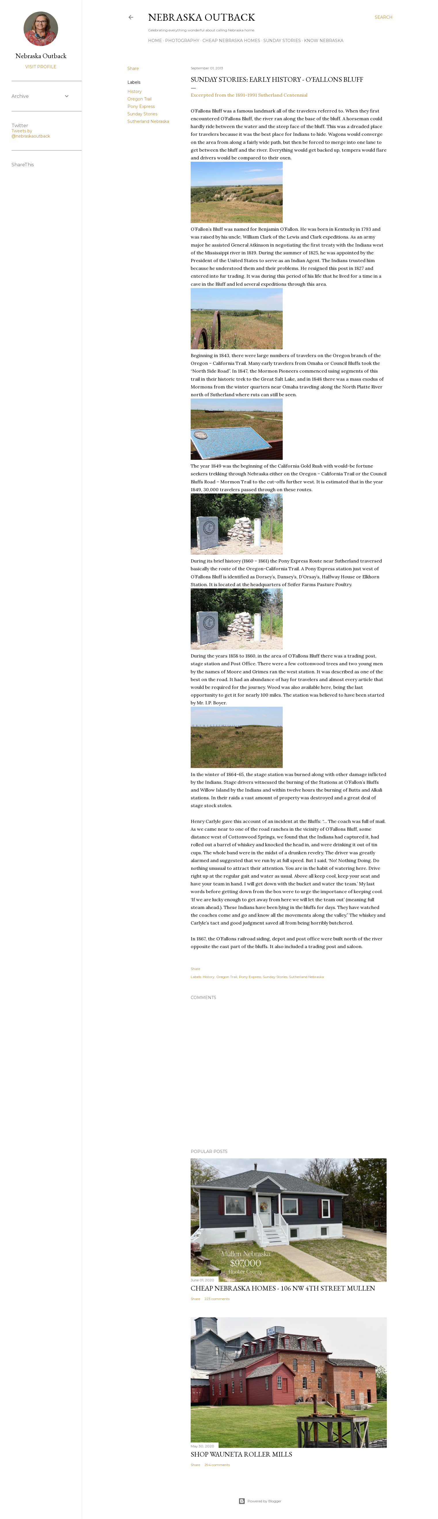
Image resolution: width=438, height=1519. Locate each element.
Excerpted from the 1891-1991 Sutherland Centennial (249, 95)
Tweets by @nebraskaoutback (31, 133)
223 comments (216, 1299)
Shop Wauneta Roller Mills (241, 1454)
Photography (182, 40)
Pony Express (141, 106)
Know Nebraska (323, 40)
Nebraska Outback (201, 17)
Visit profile (40, 66)
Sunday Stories (282, 40)
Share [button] (133, 68)
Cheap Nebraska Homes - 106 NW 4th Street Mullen (283, 1288)
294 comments (217, 1465)
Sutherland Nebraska (148, 121)
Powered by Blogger (260, 1501)
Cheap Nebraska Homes (231, 40)
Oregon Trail (139, 99)
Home (155, 40)
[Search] (384, 17)
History (134, 91)
